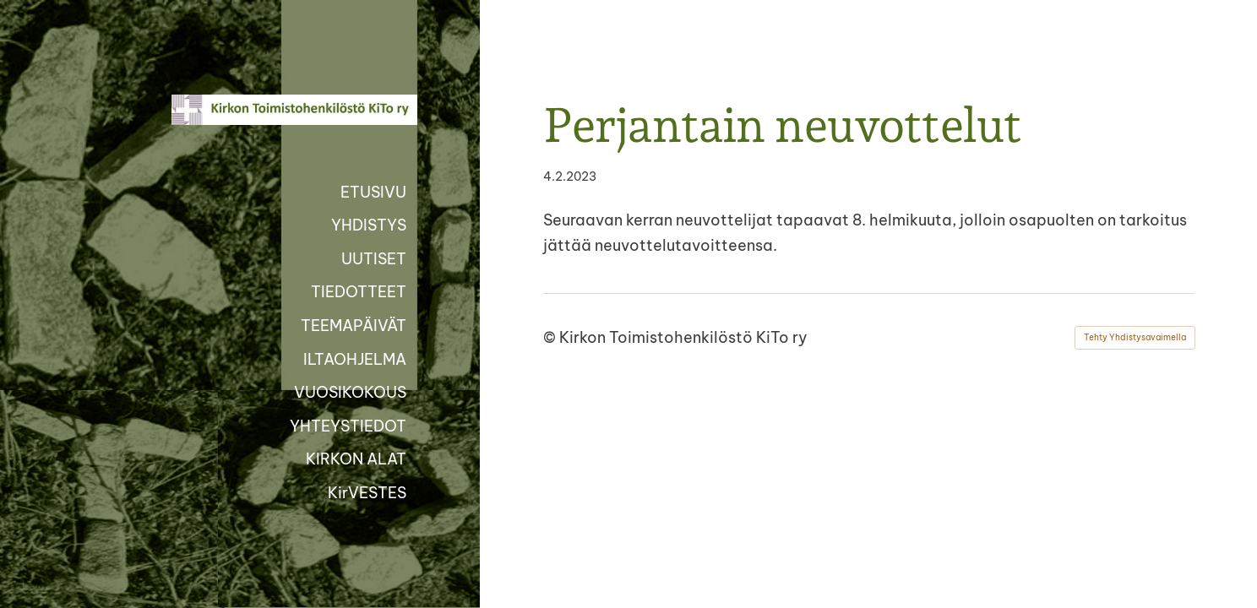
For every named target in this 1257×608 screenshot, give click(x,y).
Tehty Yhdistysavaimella (1135, 337)
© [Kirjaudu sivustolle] (551, 337)
